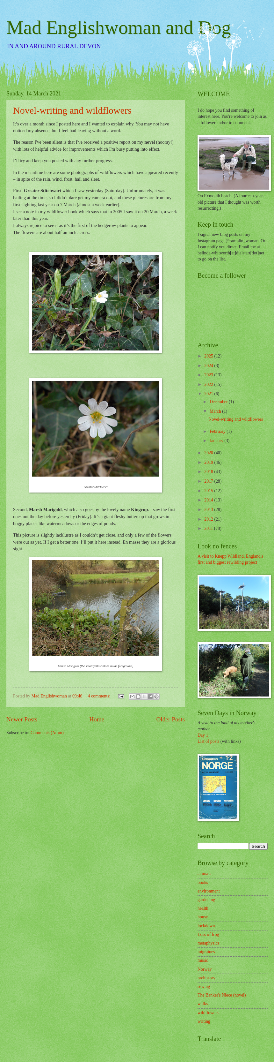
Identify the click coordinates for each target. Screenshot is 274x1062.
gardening (206, 899)
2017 (209, 481)
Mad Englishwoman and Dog (118, 27)
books (203, 882)
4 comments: (100, 696)
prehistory (206, 977)
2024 (209, 365)
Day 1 (203, 735)
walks (203, 1003)
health (203, 908)
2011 (209, 528)
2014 (209, 500)
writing (204, 1021)
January (217, 440)
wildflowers (208, 1012)
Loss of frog (208, 934)
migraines (206, 951)
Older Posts (170, 719)
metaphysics (208, 943)
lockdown (206, 925)
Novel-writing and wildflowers (72, 110)
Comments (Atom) (47, 732)
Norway (205, 969)
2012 (209, 519)
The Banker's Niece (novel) (222, 995)
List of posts (208, 741)
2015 (209, 490)
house (203, 917)
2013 (209, 509)
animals (204, 873)
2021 (209, 393)
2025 (209, 356)
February (218, 431)
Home (96, 719)
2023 (209, 375)
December (219, 401)
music (203, 960)
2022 (209, 384)
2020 (209, 452)
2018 (209, 471)
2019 (209, 462)
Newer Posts (21, 719)
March (216, 411)
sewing (204, 986)
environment (209, 891)
